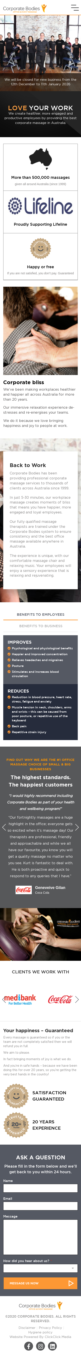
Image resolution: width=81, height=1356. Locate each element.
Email (7, 1198)
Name (8, 1180)
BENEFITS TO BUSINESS (40, 626)
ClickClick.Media (58, 1337)
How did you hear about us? (27, 1260)
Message (10, 1216)
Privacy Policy (50, 1327)
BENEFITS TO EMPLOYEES (40, 614)
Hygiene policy (40, 1332)
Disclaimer (27, 1327)
